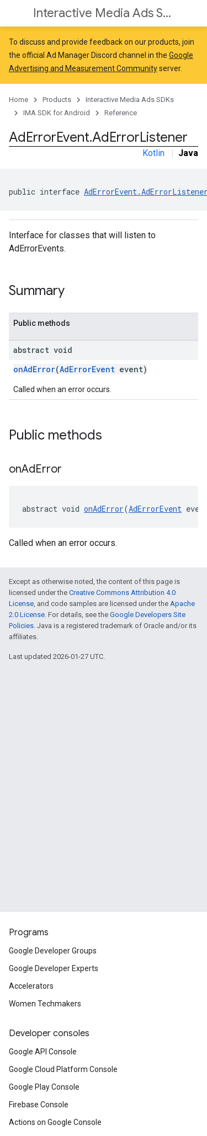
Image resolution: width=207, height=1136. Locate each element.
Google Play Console (44, 1087)
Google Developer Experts (53, 968)
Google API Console (43, 1051)
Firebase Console (38, 1104)
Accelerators (31, 986)
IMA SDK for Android (56, 113)
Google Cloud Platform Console (63, 1069)
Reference (120, 113)
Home (18, 99)
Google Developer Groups (53, 950)
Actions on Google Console (55, 1122)
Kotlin (153, 153)
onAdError (34, 369)
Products (57, 99)
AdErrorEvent (87, 369)
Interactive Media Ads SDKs (102, 13)
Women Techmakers (45, 1003)
